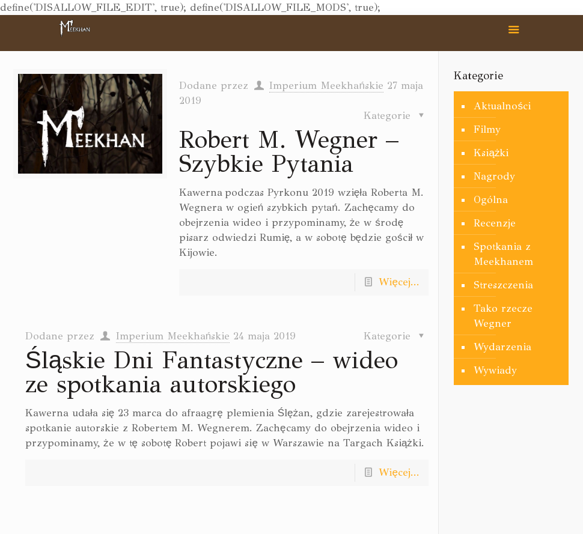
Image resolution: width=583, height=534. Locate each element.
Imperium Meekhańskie (326, 85)
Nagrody (494, 176)
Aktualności (502, 106)
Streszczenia (503, 285)
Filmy (487, 129)
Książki (491, 153)
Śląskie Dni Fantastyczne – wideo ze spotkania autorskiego (211, 372)
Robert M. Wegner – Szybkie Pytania (288, 151)
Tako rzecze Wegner (503, 316)
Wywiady (495, 370)
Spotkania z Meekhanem (503, 254)
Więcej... (399, 282)
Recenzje (495, 223)
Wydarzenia (502, 347)
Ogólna (491, 199)
